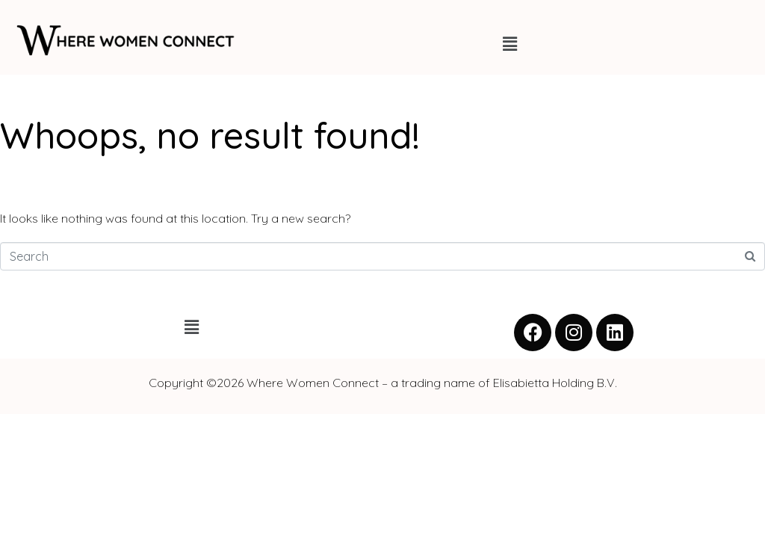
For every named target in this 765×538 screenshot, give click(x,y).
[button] (509, 44)
